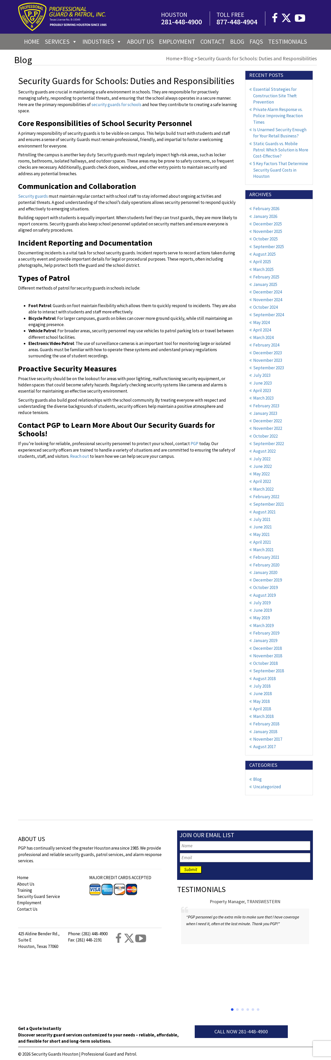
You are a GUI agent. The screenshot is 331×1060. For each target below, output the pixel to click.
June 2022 (262, 466)
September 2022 (268, 443)
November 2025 (267, 231)
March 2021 (263, 550)
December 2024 (267, 292)
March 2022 (263, 489)
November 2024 (267, 300)
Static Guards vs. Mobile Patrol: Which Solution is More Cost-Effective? (280, 150)
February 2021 (266, 557)
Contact (212, 42)
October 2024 (265, 307)
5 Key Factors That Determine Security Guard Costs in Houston (280, 170)
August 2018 (264, 678)
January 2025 (265, 284)
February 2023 (266, 406)
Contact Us (27, 909)
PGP (194, 443)
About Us (25, 884)
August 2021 (264, 512)
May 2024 (261, 322)
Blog (237, 42)
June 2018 (262, 693)
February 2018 (266, 724)
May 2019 (261, 618)
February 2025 (266, 277)
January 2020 (265, 572)
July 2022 (261, 459)
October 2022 (265, 436)
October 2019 (265, 587)
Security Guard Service (38, 896)
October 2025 (265, 239)
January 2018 (265, 731)
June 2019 (262, 610)
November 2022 (267, 428)
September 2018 (268, 671)
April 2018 (262, 709)
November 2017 (267, 739)
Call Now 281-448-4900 (241, 1031)
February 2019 (266, 633)
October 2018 (265, 663)
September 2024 (268, 315)
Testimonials (287, 42)
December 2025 (267, 224)
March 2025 (263, 269)
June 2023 (262, 383)
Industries (102, 41)
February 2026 (266, 208)
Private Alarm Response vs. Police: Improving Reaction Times (278, 116)
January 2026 (265, 216)
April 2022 (262, 481)
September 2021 (268, 504)
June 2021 (262, 527)
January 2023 (265, 413)
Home (32, 42)
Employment (177, 42)
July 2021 (261, 519)
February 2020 (266, 565)
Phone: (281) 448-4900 (88, 934)
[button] (232, 1009)
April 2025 (262, 261)
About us (140, 42)
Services (61, 41)
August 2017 (264, 746)
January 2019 (265, 640)
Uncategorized (267, 787)
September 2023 (268, 368)
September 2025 (268, 246)
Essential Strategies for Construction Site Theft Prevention (275, 95)
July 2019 (261, 603)
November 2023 (267, 360)
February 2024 (266, 345)
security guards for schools (116, 104)
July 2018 (261, 686)
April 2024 (262, 330)
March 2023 (263, 398)
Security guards (33, 196)
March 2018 (263, 716)
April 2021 (262, 542)
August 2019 (264, 595)
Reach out (79, 456)
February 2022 (266, 496)
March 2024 (263, 337)
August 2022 (264, 451)
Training (24, 890)
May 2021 (261, 534)
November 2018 (267, 656)
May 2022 (261, 474)
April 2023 (262, 390)
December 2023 (267, 353)
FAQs (256, 42)
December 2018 (267, 648)
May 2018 (261, 701)
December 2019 (267, 580)
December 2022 (267, 421)
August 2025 (264, 254)
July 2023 (261, 375)
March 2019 (263, 625)
